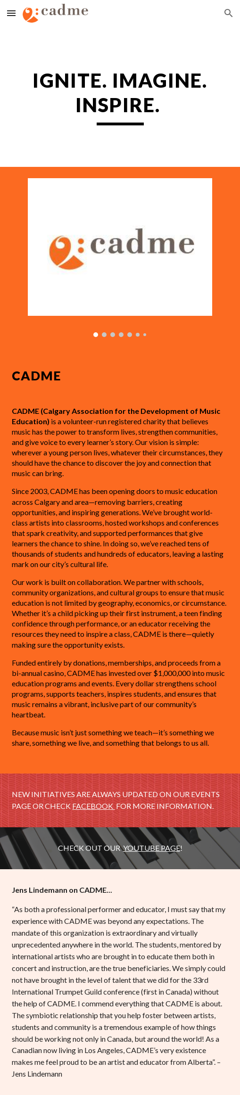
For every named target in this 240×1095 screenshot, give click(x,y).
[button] (11, 13)
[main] (120, 96)
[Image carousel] (120, 257)
